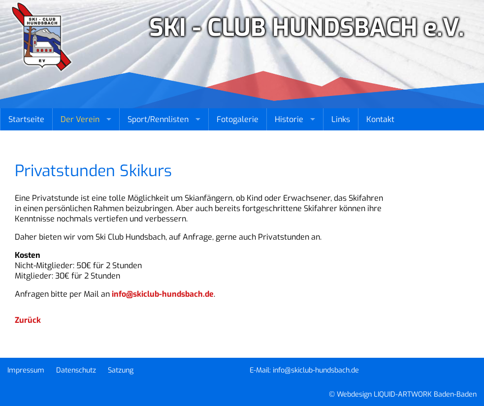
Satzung (120, 370)
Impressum (25, 370)
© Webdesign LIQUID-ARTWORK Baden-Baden (403, 394)
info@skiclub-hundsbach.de (163, 294)
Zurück (28, 320)
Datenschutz (76, 370)
